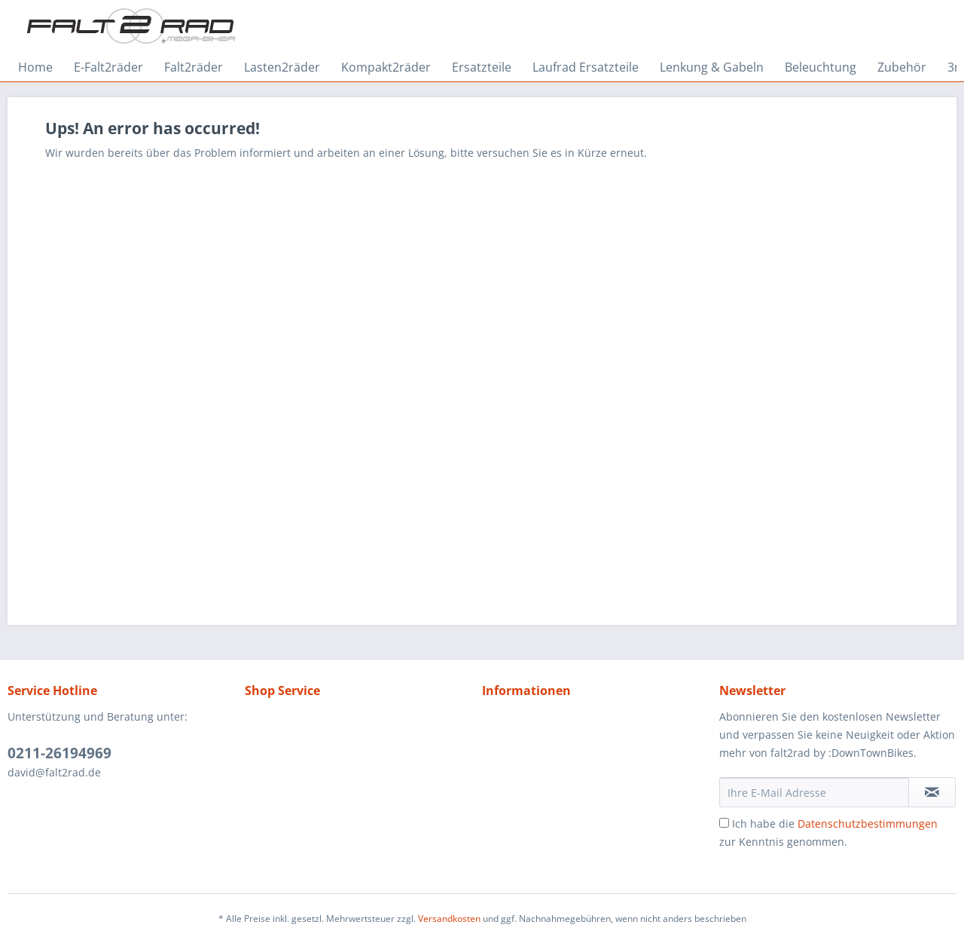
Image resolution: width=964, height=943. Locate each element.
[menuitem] (35, 67)
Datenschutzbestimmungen (868, 823)
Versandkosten (449, 918)
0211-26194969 (59, 753)
